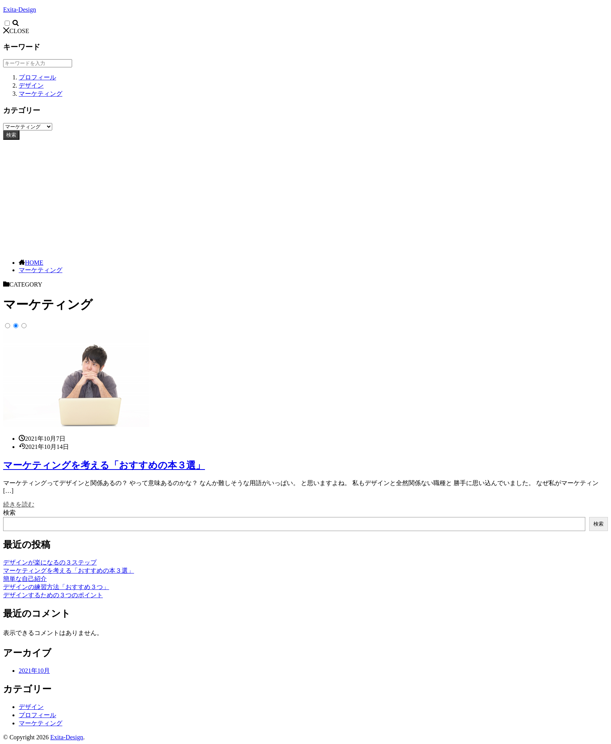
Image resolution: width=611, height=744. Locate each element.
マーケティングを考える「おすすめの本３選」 (104, 465)
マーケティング (40, 93)
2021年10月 (34, 670)
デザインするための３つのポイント (53, 595)
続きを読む (18, 504)
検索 (11, 135)
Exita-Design (19, 9)
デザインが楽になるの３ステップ (50, 562)
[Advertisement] (305, 198)
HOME (34, 262)
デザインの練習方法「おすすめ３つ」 (56, 587)
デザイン (31, 85)
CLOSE (16, 31)
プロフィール (37, 77)
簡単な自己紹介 (25, 578)
